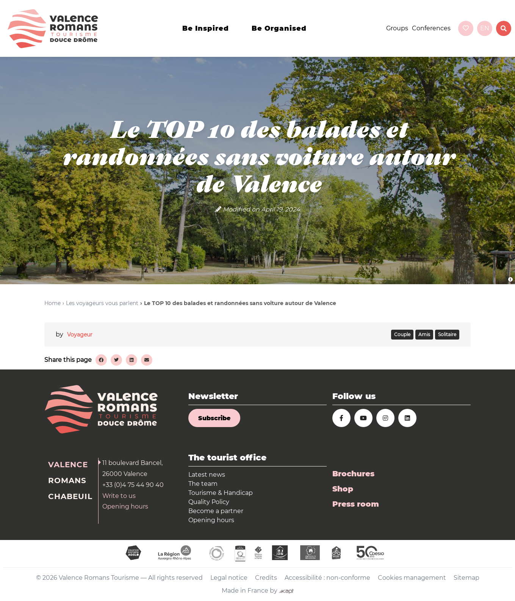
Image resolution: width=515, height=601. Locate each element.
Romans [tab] (67, 480)
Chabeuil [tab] (70, 496)
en (484, 28)
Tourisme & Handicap (220, 492)
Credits (266, 577)
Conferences (431, 28)
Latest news (206, 474)
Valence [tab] (68, 464)
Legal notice (228, 577)
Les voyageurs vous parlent (102, 303)
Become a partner (215, 511)
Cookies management (412, 577)
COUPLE (402, 334)
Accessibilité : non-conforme (327, 577)
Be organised (279, 28)
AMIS (424, 334)
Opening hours (125, 506)
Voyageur (79, 334)
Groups (397, 28)
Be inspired (205, 28)
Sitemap (466, 577)
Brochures (353, 473)
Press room (355, 504)
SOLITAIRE (447, 334)
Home (52, 303)
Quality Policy (208, 502)
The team (203, 483)
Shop (342, 488)
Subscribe (214, 418)
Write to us (119, 495)
